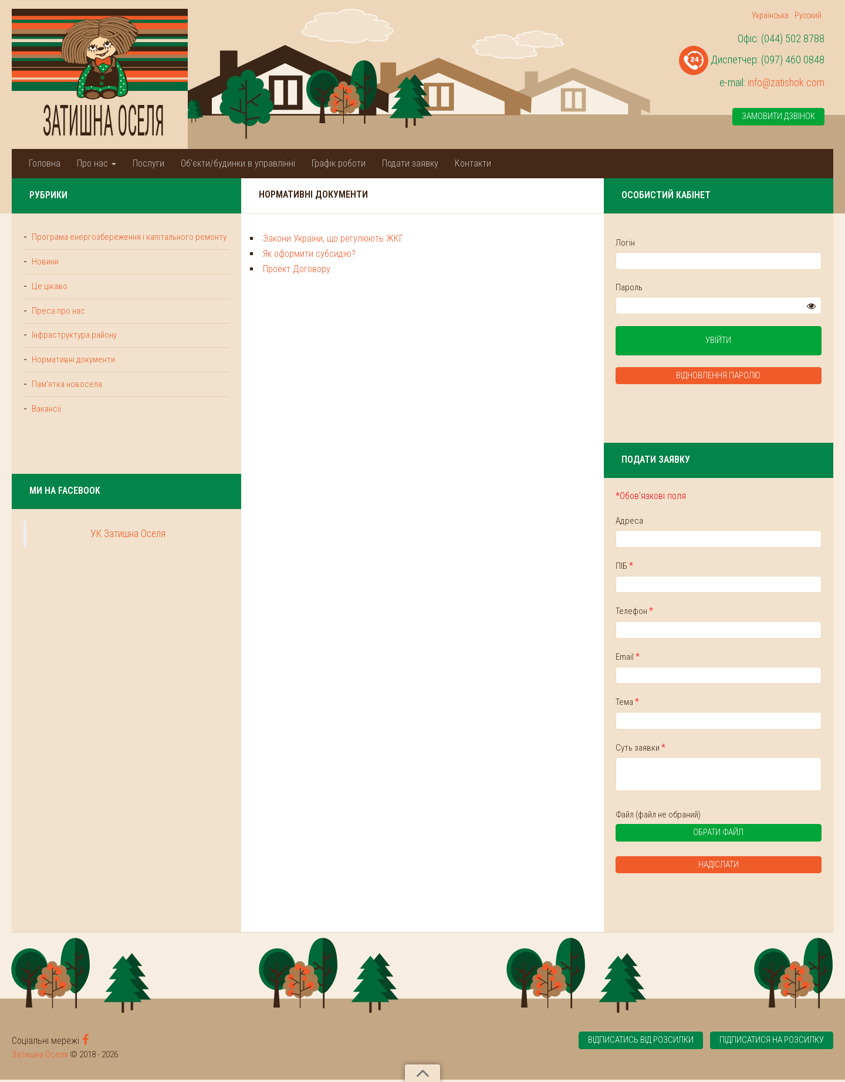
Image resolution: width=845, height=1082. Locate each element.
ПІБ (678, 566)
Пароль (682, 287)
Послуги (148, 163)
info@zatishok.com (786, 82)
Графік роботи (339, 163)
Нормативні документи (73, 373)
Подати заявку (410, 163)
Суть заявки (694, 748)
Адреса (683, 521)
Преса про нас (57, 323)
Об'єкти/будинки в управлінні (238, 163)
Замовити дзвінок (778, 116)
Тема (680, 703)
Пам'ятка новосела (66, 398)
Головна (44, 163)
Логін (678, 243)
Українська (770, 15)
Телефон (688, 612)
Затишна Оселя (40, 1057)
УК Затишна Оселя (101, 548)
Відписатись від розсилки (637, 1043)
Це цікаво (49, 299)
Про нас (96, 163)
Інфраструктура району (73, 348)
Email (681, 657)
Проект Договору (243, 268)
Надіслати (745, 867)
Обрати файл (724, 837)
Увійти (745, 341)
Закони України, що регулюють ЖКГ (279, 238)
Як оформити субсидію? (255, 253)
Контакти (473, 163)
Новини (44, 274)
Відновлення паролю (745, 376)
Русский (808, 15)
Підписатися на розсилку (771, 1043)
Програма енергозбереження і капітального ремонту (84, 243)
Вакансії (45, 423)
